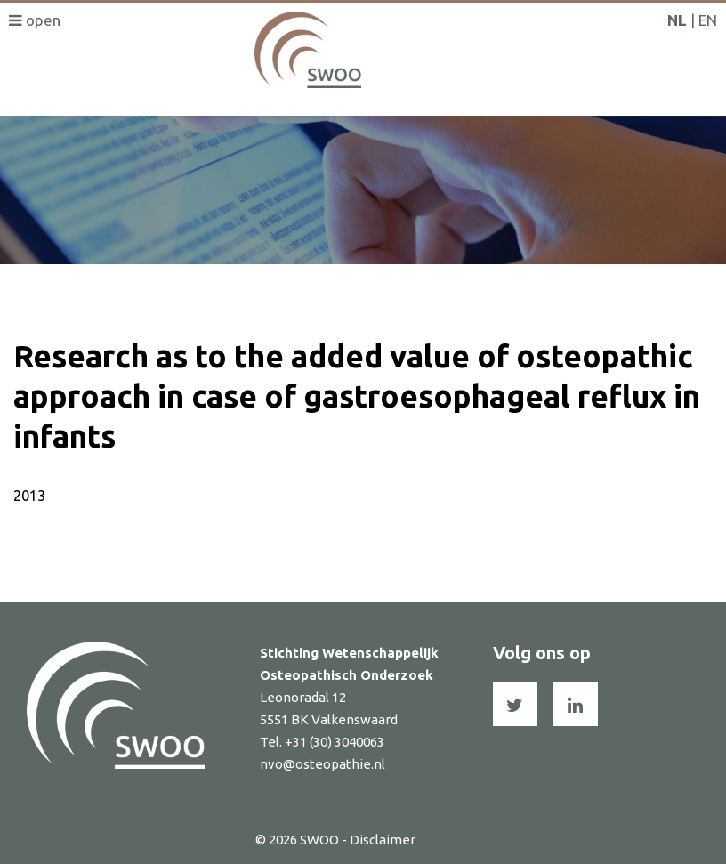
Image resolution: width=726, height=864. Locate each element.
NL (677, 20)
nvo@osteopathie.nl (322, 763)
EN (707, 20)
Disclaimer (382, 839)
